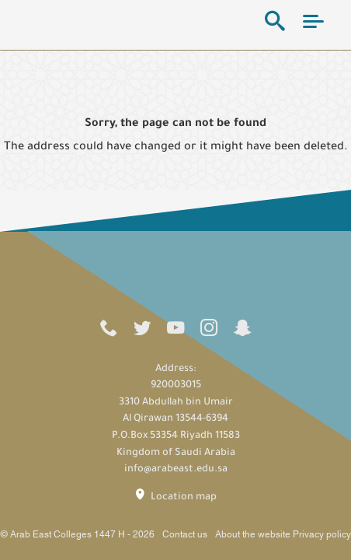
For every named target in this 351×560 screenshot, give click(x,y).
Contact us (184, 534)
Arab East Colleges (82, 21)
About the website (252, 534)
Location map (175, 496)
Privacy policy (322, 534)
